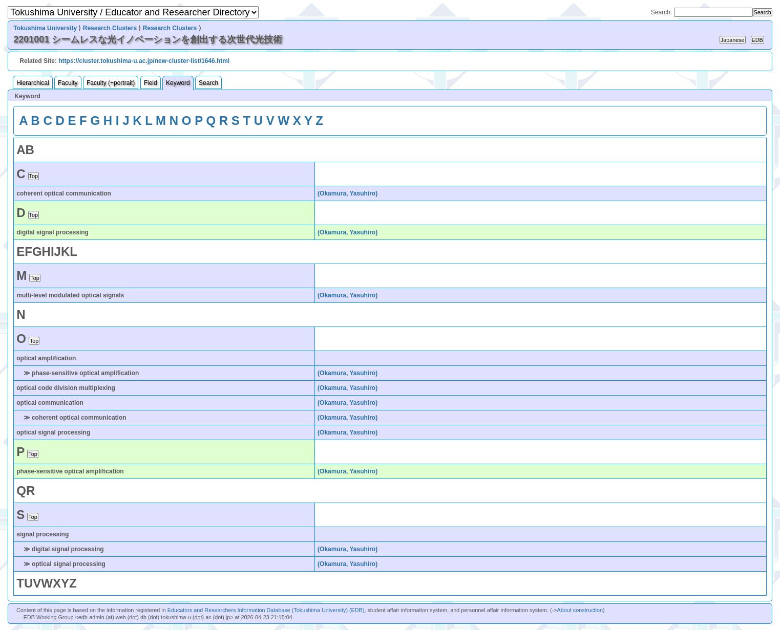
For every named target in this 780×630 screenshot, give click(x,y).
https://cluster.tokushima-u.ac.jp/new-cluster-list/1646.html (143, 60)
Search (208, 82)
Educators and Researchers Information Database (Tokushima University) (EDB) (266, 610)
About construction (580, 610)
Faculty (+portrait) (111, 82)
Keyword (178, 82)
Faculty (68, 82)
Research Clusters (110, 28)
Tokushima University (45, 28)
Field (150, 82)
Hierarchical (32, 82)
